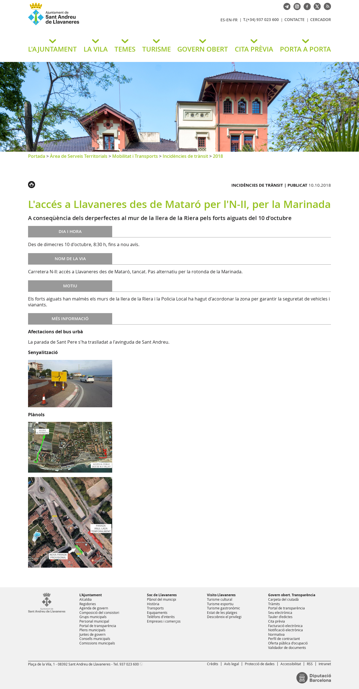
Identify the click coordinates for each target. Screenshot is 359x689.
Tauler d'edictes (280, 616)
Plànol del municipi (161, 599)
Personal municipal (94, 621)
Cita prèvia (276, 621)
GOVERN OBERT (202, 49)
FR (235, 19)
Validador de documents (287, 647)
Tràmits (274, 604)
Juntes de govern (92, 634)
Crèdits (212, 664)
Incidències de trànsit (185, 156)
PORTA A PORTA (305, 49)
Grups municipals (93, 616)
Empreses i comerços (164, 621)
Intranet (325, 664)
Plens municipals (92, 630)
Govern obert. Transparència (291, 595)
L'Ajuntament (90, 595)
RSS (310, 664)
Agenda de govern (93, 608)
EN (229, 19)
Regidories (87, 604)
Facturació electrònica (285, 625)
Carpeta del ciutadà (283, 599)
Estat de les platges (222, 612)
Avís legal (231, 664)
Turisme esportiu (220, 604)
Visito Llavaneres (221, 595)
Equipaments (157, 612)
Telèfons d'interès (161, 616)
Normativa (276, 634)
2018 (218, 156)
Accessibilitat (290, 664)
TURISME (156, 49)
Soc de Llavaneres (162, 595)
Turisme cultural (219, 599)
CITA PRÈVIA (254, 49)
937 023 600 (129, 664)
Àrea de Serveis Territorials (78, 156)
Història (153, 604)
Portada (36, 156)
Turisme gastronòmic (223, 608)
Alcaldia (85, 599)
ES (222, 19)
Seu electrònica (280, 612)
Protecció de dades (260, 664)
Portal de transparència (97, 625)
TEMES (124, 49)
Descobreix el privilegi (224, 616)
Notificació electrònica (285, 630)
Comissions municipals (97, 643)
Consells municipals (94, 638)
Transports (155, 608)
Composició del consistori (99, 612)
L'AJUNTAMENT (52, 49)
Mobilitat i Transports (135, 156)
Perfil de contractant (284, 638)
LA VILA (96, 49)
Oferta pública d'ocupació (288, 643)
